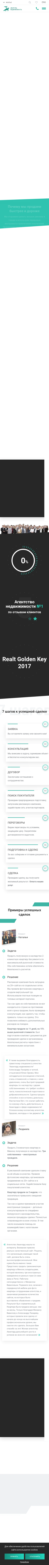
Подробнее (24, 1562)
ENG (44, 2)
